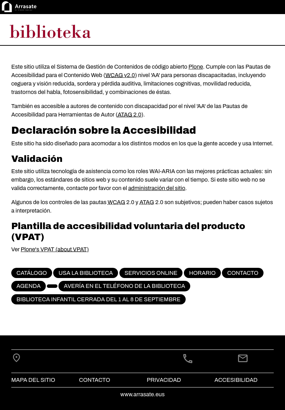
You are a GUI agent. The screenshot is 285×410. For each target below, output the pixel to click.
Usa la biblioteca (85, 273)
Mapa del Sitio (33, 380)
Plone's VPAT (38, 249)
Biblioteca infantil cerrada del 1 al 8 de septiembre (98, 299)
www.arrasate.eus (142, 394)
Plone (195, 67)
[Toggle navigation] (269, 31)
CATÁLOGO (32, 273)
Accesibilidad (236, 380)
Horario (202, 273)
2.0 (129, 115)
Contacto (242, 273)
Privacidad (164, 380)
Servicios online (150, 273)
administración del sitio (156, 188)
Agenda (29, 286)
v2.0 (120, 75)
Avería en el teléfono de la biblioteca (124, 286)
